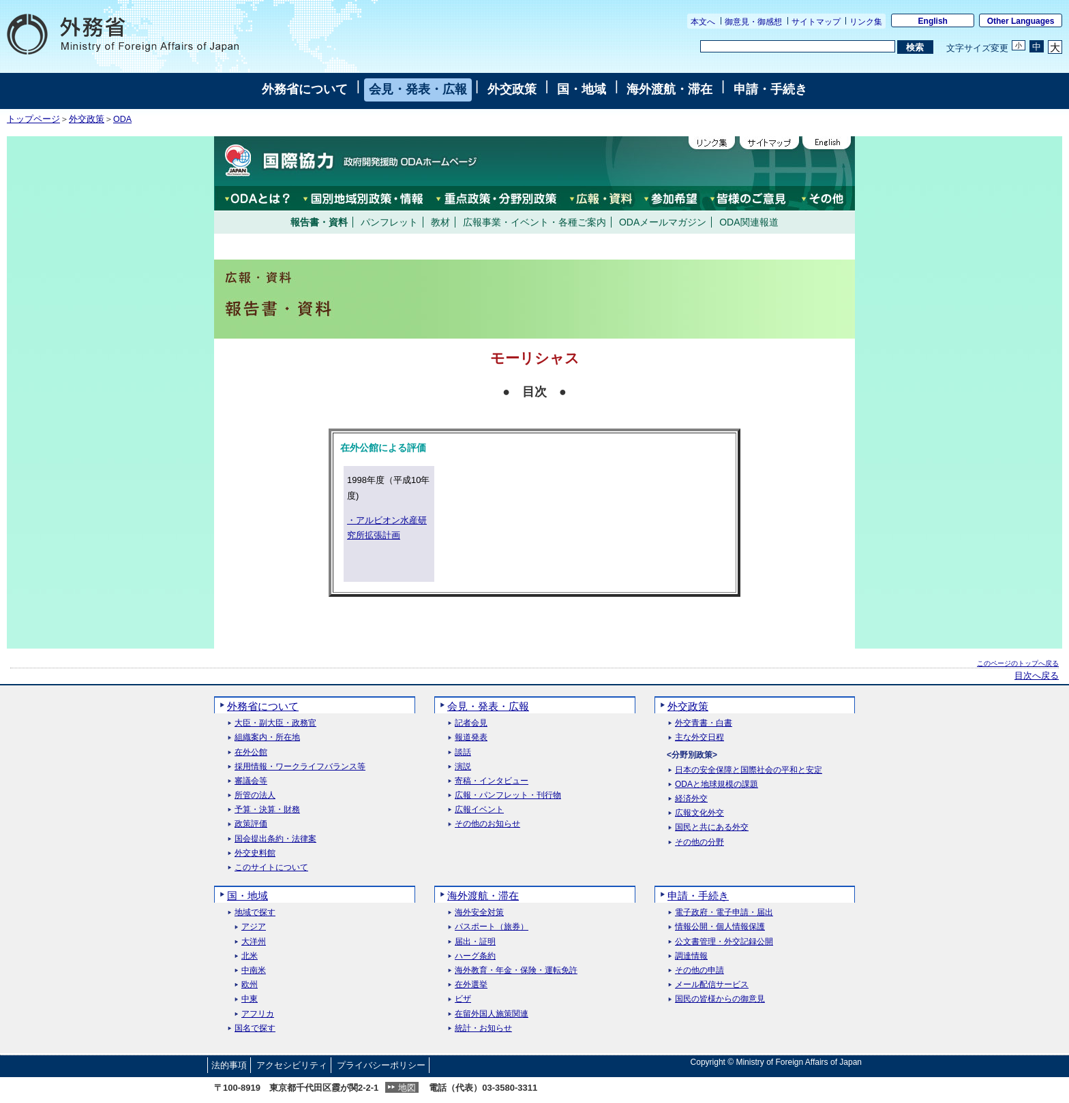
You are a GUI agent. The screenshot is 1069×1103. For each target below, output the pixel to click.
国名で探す (255, 1028)
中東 (249, 999)
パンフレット (389, 222)
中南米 (253, 970)
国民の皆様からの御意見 (720, 999)
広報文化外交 (699, 813)
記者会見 (471, 723)
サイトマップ (816, 22)
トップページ (33, 119)
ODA (122, 119)
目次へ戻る (1036, 676)
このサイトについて (271, 867)
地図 (407, 1088)
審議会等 (251, 781)
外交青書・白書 (703, 723)
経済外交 (691, 798)
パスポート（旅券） (491, 926)
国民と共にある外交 (712, 827)
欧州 (249, 984)
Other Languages (1021, 21)
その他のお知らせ (487, 824)
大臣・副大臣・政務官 (275, 723)
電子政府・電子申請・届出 (724, 912)
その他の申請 (699, 970)
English (933, 21)
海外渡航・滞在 (669, 89)
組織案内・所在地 (267, 737)
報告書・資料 (319, 222)
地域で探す (255, 912)
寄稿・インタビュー (491, 781)
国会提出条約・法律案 (275, 839)
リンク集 (865, 22)
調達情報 (691, 956)
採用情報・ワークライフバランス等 (300, 766)
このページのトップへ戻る (1018, 663)
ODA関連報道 (748, 222)
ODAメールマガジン (662, 222)
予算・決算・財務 (267, 809)
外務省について (305, 89)
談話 (463, 752)
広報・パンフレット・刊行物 (508, 795)
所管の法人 (255, 795)
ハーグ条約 (475, 956)
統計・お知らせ (483, 1028)
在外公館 (251, 752)
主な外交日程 (699, 737)
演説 (463, 766)
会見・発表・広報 (418, 89)
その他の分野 (699, 842)
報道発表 (471, 737)
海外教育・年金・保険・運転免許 (516, 970)
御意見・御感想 (753, 22)
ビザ (463, 999)
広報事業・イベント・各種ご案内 (534, 222)
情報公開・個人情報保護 (720, 926)
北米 (249, 956)
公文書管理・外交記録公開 (724, 941)
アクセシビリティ (291, 1065)
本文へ (703, 22)
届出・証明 (475, 941)
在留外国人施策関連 (491, 1014)
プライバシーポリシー (381, 1065)
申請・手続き (770, 89)
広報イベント (479, 809)
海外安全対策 (479, 912)
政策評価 (251, 824)
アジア (253, 926)
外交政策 (512, 89)
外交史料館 (255, 853)
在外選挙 (471, 984)
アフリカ (257, 1014)
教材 (440, 222)
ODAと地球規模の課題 (716, 784)
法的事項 (229, 1065)
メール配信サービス (712, 984)
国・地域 (581, 89)
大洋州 (253, 941)
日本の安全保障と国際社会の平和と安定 (748, 770)
